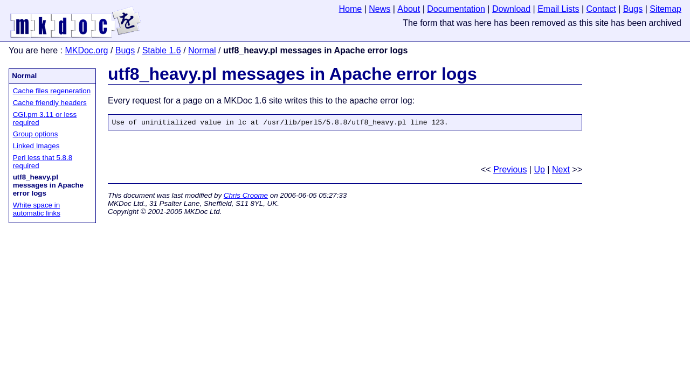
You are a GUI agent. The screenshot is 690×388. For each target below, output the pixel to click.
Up (539, 171)
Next (561, 171)
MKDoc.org (86, 50)
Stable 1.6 (161, 50)
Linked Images (36, 146)
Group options (35, 134)
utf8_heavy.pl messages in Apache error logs (292, 74)
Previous (510, 171)
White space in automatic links (36, 209)
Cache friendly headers (50, 103)
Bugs (125, 50)
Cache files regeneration (52, 91)
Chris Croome (246, 197)
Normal (202, 50)
